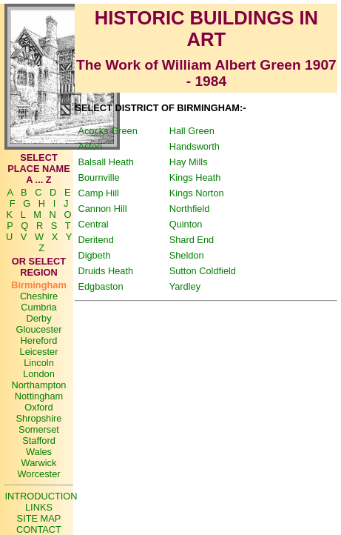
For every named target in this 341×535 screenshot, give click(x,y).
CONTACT (38, 529)
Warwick (39, 462)
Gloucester (39, 329)
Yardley (184, 286)
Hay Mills (188, 161)
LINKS (39, 507)
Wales (39, 451)
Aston (90, 146)
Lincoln (39, 362)
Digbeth (94, 255)
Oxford (38, 407)
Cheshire (39, 296)
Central (93, 224)
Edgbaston (100, 286)
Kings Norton (196, 193)
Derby (38, 318)
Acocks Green (107, 130)
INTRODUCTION (40, 496)
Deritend (95, 239)
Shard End (191, 239)
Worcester (38, 473)
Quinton (186, 224)
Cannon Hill (102, 208)
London (39, 373)
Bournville (98, 177)
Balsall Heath (105, 161)
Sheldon (186, 255)
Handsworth (194, 146)
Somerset (38, 429)
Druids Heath (105, 270)
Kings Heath (195, 177)
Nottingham (39, 396)
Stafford (38, 440)
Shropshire (39, 418)
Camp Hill (98, 193)
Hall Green (192, 130)
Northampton (38, 385)
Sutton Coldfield (202, 270)
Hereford (39, 340)
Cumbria (38, 307)
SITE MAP (39, 518)
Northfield (189, 208)
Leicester (39, 351)
